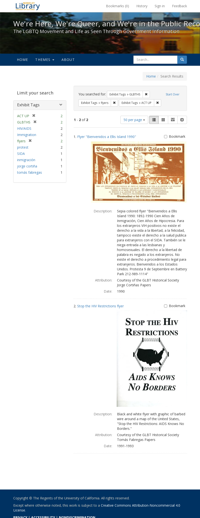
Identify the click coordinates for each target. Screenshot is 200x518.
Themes (44, 59)
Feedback (179, 6)
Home (22, 59)
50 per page (134, 119)
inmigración (26, 160)
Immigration (26, 134)
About (68, 59)
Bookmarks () (117, 6)
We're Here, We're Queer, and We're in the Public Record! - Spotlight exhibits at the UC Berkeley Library (28, 6)
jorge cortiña (27, 166)
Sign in (160, 6)
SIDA (21, 153)
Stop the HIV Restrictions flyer (100, 306)
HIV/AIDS (24, 128)
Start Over (172, 94)
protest (22, 147)
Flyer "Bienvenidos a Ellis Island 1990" (106, 136)
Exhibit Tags (28, 105)
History (141, 6)
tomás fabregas (29, 172)
